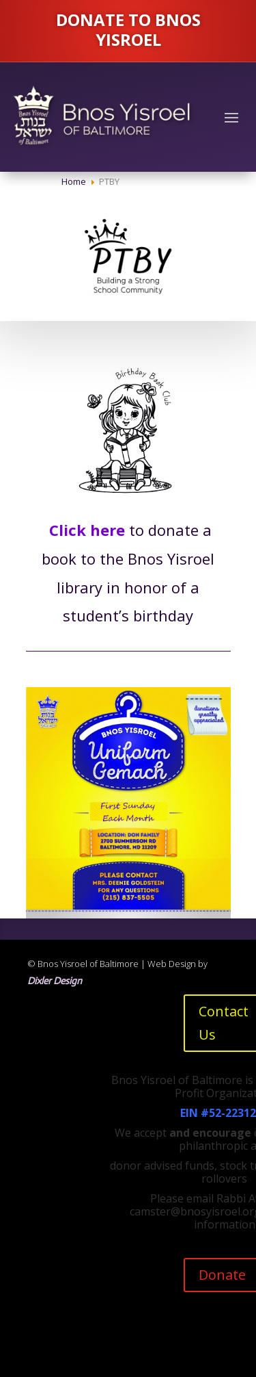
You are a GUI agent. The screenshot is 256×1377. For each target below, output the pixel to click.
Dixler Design (54, 981)
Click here (87, 529)
